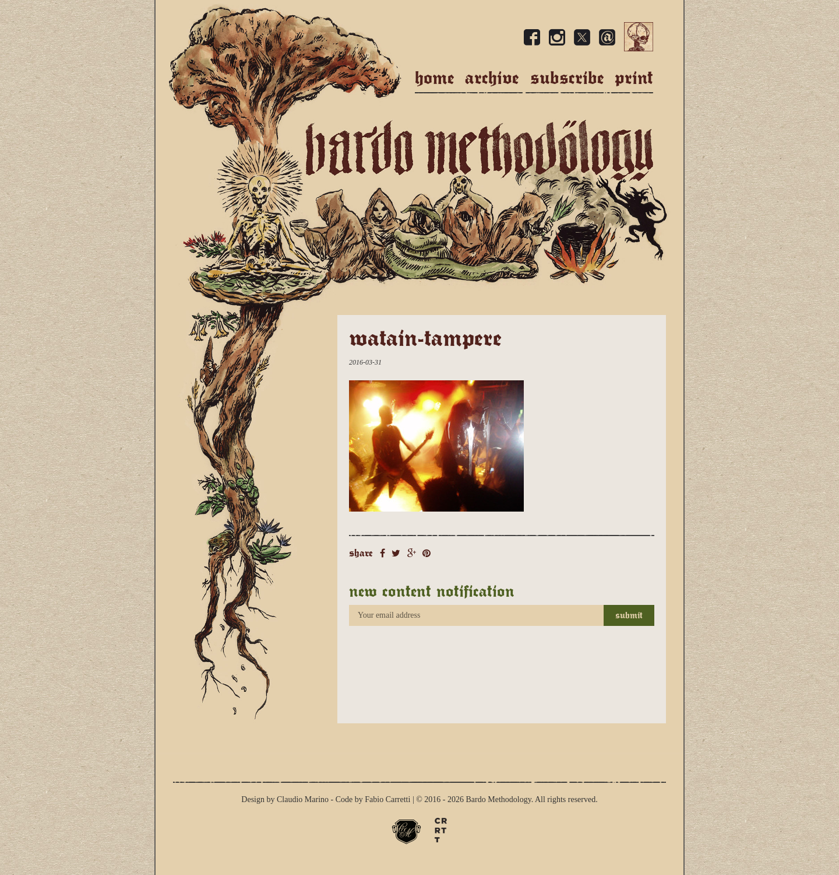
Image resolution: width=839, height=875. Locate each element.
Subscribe (567, 78)
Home (434, 78)
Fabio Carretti (387, 799)
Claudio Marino (303, 799)
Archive (492, 78)
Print (634, 78)
